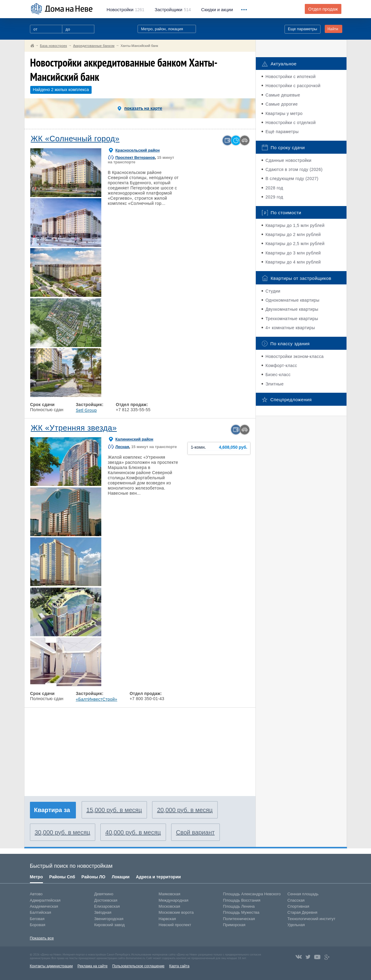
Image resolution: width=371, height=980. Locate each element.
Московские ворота (176, 912)
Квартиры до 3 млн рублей (293, 253)
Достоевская (105, 900)
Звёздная (103, 912)
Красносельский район (138, 150)
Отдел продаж (323, 9)
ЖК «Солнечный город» (75, 138)
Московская (169, 906)
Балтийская (40, 912)
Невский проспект (175, 925)
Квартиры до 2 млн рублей (293, 234)
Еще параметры (302, 29)
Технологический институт (312, 918)
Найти (332, 28)
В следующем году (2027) (291, 178)
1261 (126, 9)
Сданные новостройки (288, 160)
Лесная (122, 446)
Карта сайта (179, 966)
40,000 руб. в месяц (133, 832)
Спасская (296, 900)
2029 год (274, 197)
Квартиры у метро (284, 113)
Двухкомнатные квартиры (291, 309)
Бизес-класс (278, 374)
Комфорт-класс (281, 365)
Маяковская (170, 894)
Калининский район (135, 439)
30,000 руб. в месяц (62, 832)
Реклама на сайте (92, 966)
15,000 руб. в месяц (114, 810)
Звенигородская (108, 918)
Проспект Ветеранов (135, 157)
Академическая (44, 906)
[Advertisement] (76, 749)
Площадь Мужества (241, 912)
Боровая (37, 925)
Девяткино (103, 894)
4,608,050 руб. (233, 447)
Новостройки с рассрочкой (293, 85)
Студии (272, 291)
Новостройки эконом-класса (294, 356)
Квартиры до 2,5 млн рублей (295, 243)
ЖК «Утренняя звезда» (74, 428)
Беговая (37, 918)
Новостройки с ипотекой (290, 76)
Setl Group (86, 410)
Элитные (274, 384)
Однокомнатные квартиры (292, 300)
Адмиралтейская (45, 900)
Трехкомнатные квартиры (291, 318)
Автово (36, 894)
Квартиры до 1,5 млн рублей (295, 225)
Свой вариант (195, 832)
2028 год (274, 187)
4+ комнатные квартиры (290, 327)
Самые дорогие (281, 104)
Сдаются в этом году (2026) (294, 169)
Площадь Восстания (242, 900)
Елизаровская (107, 906)
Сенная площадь (303, 894)
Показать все (42, 938)
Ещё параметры (282, 131)
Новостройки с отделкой (290, 122)
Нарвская (167, 918)
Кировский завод (109, 925)
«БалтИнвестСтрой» (96, 699)
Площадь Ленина (239, 906)
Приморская (234, 925)
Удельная (296, 925)
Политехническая (239, 918)
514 (173, 9)
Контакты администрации (51, 966)
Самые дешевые (282, 95)
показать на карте (140, 108)
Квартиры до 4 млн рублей (293, 262)
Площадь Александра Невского (252, 894)
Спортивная (298, 906)
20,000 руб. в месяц (185, 810)
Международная (173, 900)
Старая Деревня (302, 912)
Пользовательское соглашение (138, 966)
